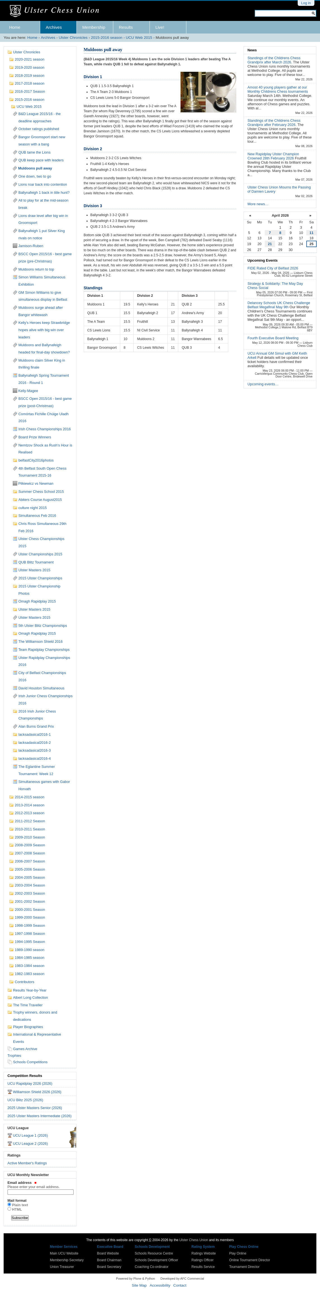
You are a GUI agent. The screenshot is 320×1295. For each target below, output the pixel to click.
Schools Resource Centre (154, 1253)
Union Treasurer (62, 1267)
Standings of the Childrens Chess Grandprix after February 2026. (273, 122)
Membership (93, 27)
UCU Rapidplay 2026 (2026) (30, 1083)
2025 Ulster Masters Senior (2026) (35, 1108)
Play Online (237, 1253)
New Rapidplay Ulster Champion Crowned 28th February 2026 (273, 156)
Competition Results (25, 1076)
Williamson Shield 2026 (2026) (37, 1092)
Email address (40, 1185)
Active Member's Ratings (27, 1163)
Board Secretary (109, 1267)
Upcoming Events (262, 260)
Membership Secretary (67, 1260)
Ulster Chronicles (73, 37)
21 (270, 244)
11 (311, 233)
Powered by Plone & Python (135, 1278)
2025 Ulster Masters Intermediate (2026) (40, 1116)
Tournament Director (244, 1267)
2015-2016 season (106, 37)
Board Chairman (109, 1260)
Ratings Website (203, 1253)
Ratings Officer (202, 1260)
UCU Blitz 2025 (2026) (25, 1100)
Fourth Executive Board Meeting (273, 338)
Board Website (108, 1253)
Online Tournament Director (249, 1260)
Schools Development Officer (156, 1260)
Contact (179, 1285)
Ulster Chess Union (193, 1240)
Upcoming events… (263, 384)
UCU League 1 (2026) (30, 1135)
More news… (257, 204)
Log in (306, 3)
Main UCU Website (64, 1253)
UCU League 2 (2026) (30, 1143)
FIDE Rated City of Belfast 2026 (272, 268)
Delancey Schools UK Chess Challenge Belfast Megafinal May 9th (278, 305)
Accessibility (160, 1285)
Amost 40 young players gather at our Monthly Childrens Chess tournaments (277, 89)
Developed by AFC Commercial (182, 1278)
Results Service (203, 1267)
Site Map (139, 1285)
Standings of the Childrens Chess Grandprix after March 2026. (273, 60)
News (252, 50)
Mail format (17, 1200)
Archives (54, 27)
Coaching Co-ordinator (152, 1267)
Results (126, 27)
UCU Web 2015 (139, 37)
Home (14, 27)
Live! (159, 27)
